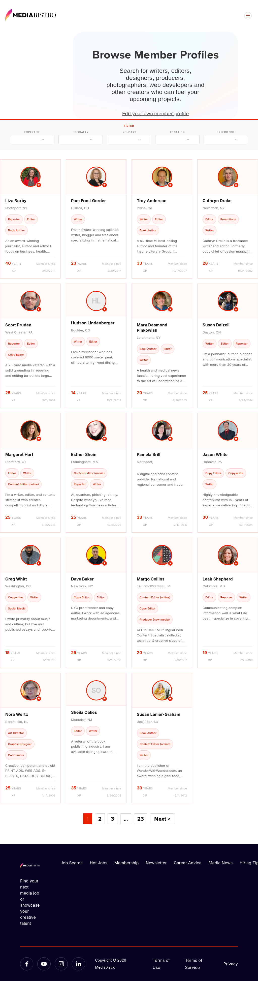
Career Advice (188, 862)
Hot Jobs (98, 862)
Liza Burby (15, 200)
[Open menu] (248, 16)
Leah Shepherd (218, 578)
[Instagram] (61, 963)
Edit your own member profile (155, 113)
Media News (221, 862)
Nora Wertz (16, 714)
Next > (162, 818)
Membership (126, 862)
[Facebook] (26, 963)
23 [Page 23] (140, 818)
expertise (32, 132)
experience (226, 132)
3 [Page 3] (112, 818)
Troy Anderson (152, 200)
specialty (80, 132)
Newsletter (156, 862)
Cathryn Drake (217, 200)
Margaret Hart (19, 454)
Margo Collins (151, 578)
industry (129, 132)
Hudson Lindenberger (93, 322)
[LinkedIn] (78, 963)
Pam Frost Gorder (88, 200)
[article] (30, 219)
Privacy (230, 963)
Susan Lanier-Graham (158, 714)
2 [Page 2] (100, 818)
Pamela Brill (148, 454)
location (177, 132)
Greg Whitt (16, 578)
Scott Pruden (18, 324)
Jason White (215, 454)
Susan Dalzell (216, 324)
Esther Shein (83, 454)
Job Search (72, 862)
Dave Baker (82, 578)
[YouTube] (43, 963)
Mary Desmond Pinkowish (152, 327)
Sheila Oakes (84, 712)
